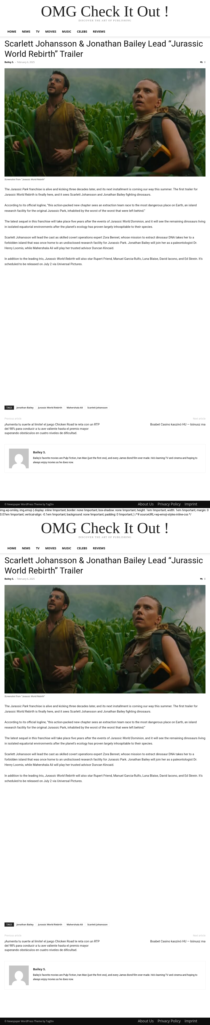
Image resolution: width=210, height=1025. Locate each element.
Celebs (82, 31)
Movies (50, 31)
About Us (146, 504)
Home (11, 31)
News (26, 31)
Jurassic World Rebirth (50, 407)
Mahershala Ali (75, 407)
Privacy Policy (169, 504)
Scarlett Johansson (97, 407)
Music (66, 31)
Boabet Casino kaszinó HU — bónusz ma (177, 424)
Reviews (99, 31)
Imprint (191, 504)
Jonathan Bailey (25, 407)
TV (37, 31)
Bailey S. (9, 62)
